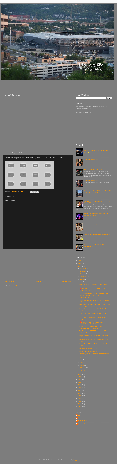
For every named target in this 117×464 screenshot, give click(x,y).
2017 (80, 390)
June (81, 357)
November (83, 271)
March (82, 365)
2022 (80, 377)
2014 (80, 398)
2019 (80, 385)
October (82, 274)
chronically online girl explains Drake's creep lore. (94, 354)
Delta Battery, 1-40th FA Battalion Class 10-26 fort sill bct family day (97, 191)
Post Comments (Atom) (20, 286)
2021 (80, 379)
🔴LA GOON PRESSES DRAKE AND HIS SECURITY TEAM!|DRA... (92, 323)
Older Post (66, 281)
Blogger (75, 460)
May (81, 360)
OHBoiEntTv (82, 424)
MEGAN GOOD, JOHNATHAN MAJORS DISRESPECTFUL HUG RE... (91, 327)
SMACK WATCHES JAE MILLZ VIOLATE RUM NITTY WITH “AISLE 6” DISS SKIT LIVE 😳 (97, 150)
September (83, 276)
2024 (80, 266)
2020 (80, 382)
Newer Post (10, 281)
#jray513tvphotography (91, 159)
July (81, 282)
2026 (80, 260)
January (82, 371)
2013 (80, 401)
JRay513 (80, 415)
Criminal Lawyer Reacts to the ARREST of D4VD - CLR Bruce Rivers (97, 202)
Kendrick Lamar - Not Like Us (88, 348)
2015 (80, 396)
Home (38, 281)
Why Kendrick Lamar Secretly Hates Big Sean (93, 293)
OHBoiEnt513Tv (83, 421)
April (81, 362)
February (83, 368)
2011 (80, 406)
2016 (80, 393)
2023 (80, 374)
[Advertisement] (40, 85)
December (83, 268)
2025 (80, 263)
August (82, 279)
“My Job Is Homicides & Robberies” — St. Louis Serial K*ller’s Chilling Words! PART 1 (97, 235)
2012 (80, 404)
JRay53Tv (81, 418)
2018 (80, 387)
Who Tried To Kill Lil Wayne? (93, 170)
